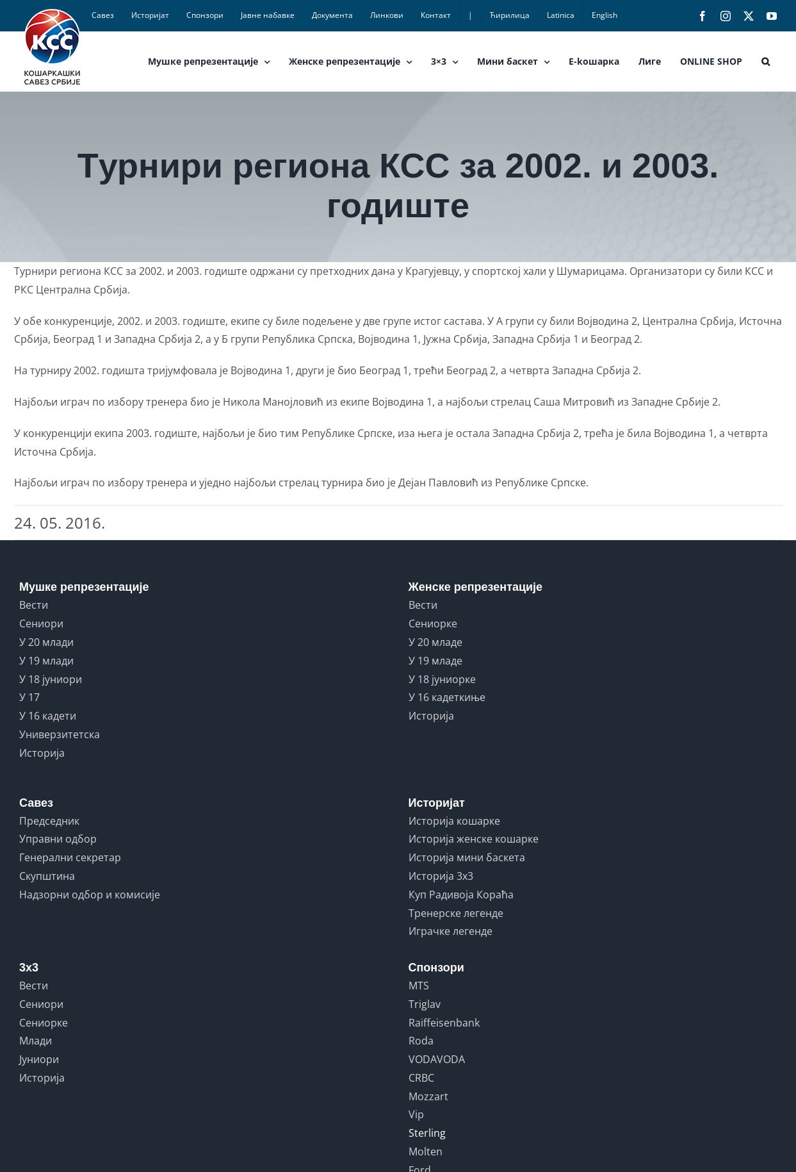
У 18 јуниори (50, 679)
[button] (765, 61)
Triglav (425, 1004)
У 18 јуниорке (442, 679)
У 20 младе (435, 642)
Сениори (41, 623)
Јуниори (39, 1059)
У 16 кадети (47, 716)
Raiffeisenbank (444, 1023)
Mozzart (428, 1096)
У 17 (29, 697)
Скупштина (47, 876)
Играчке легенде (450, 931)
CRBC (421, 1078)
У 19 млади (46, 661)
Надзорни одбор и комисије (89, 894)
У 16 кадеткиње (447, 697)
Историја (42, 753)
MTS (419, 985)
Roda (421, 1041)
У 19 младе (435, 661)
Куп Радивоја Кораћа (461, 894)
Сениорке (433, 623)
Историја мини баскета (467, 857)
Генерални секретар (70, 857)
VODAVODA (437, 1059)
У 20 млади (46, 642)
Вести (33, 605)
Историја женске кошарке (474, 839)
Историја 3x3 (441, 876)
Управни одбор (58, 839)
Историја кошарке (454, 821)
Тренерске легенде (456, 913)
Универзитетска (59, 734)
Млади (35, 1041)
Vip (416, 1114)
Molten (426, 1151)
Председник (49, 821)
